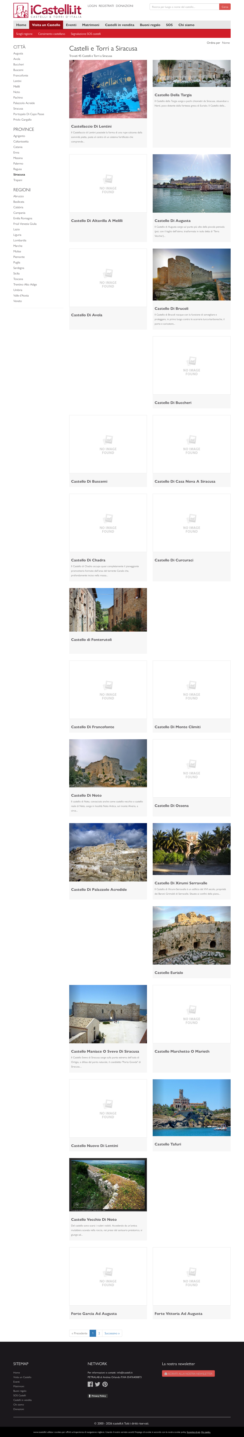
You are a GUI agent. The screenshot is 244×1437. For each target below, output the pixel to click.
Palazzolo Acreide (24, 103)
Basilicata (18, 201)
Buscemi (18, 70)
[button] (75, 89)
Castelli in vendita (119, 24)
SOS (169, 24)
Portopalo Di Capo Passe (28, 114)
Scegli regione (24, 33)
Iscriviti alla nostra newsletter (188, 1373)
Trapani (17, 180)
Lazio (16, 229)
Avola (16, 58)
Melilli (16, 86)
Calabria (18, 207)
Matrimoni (90, 24)
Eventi (71, 24)
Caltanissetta (21, 141)
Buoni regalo (150, 24)
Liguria (17, 234)
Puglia (16, 262)
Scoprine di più (193, 1432)
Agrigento (19, 136)
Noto (16, 92)
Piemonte (19, 256)
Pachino (18, 97)
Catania (17, 147)
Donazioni (124, 5)
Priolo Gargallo (22, 119)
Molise (17, 251)
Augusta (18, 53)
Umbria (17, 290)
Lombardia (19, 240)
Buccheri (18, 64)
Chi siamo (186, 24)
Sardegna (18, 267)
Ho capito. (206, 1432)
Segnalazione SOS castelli (86, 33)
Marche (17, 245)
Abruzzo (18, 196)
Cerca (225, 7)
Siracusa (18, 108)
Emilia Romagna (22, 218)
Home (21, 24)
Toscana (18, 279)
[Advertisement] (108, 362)
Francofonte (20, 75)
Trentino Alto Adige (25, 284)
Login (92, 5)
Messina (18, 158)
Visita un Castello (46, 24)
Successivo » (112, 1333)
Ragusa (17, 169)
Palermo (18, 163)
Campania (19, 212)
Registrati (106, 5)
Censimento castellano (51, 33)
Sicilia (16, 273)
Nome (226, 42)
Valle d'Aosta (21, 295)
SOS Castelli (19, 1395)
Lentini (17, 81)
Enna (16, 152)
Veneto (17, 301)
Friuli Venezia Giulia (25, 223)
